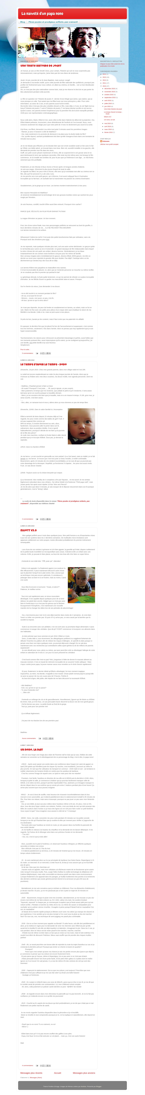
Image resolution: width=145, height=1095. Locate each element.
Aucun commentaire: (29, 738)
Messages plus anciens (84, 1073)
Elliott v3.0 (29, 530)
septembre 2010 (110, 97)
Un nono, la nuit (32, 750)
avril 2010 (107, 126)
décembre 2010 (110, 88)
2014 (104, 74)
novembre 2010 (110, 91)
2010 (104, 86)
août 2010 (108, 100)
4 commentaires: (28, 1065)
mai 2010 (107, 123)
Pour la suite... (25, 349)
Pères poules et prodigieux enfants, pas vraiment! (53, 22)
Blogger (98, 1086)
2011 (104, 83)
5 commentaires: (28, 353)
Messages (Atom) (36, 1077)
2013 (104, 77)
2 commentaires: (28, 519)
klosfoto (83, 1086)
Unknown (106, 141)
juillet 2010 (108, 103)
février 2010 (108, 132)
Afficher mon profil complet (109, 144)
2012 (104, 80)
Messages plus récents (31, 1073)
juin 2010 (107, 106)
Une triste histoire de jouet (41, 66)
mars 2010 (108, 129)
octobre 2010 (109, 94)
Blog (22, 22)
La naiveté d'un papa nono (42, 13)
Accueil (57, 1073)
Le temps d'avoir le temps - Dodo (44, 364)
